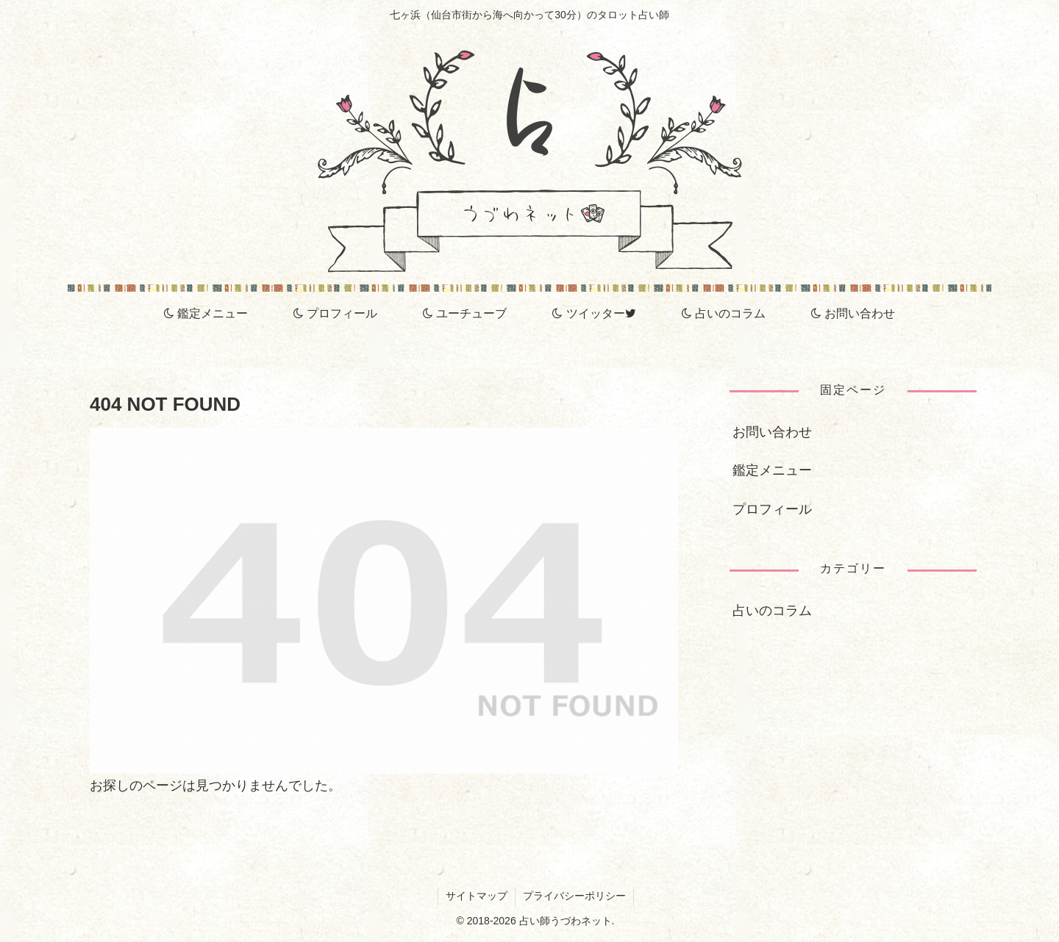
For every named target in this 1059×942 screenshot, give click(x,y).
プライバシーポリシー (574, 896)
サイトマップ (476, 896)
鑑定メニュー (772, 470)
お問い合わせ (772, 432)
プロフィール (772, 509)
